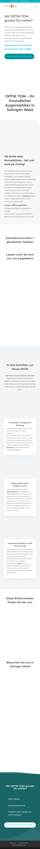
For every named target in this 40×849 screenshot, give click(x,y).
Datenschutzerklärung (19, 845)
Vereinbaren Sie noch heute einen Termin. (20, 825)
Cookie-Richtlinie (23, 843)
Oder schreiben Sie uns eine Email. (19, 56)
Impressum (13, 843)
